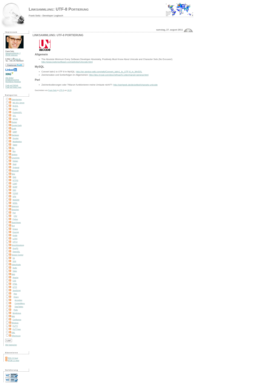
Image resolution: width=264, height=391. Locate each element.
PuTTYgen (17, 329)
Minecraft (15, 171)
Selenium (15, 206)
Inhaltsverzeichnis (12, 80)
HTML (15, 284)
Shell (14, 164)
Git (14, 258)
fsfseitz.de (16, 59)
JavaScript (17, 291)
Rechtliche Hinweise (13, 82)
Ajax (15, 294)
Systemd (16, 167)
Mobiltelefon (17, 142)
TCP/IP (15, 193)
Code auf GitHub (11, 85)
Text (13, 226)
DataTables (19, 307)
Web (13, 274)
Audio (15, 268)
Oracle (15, 109)
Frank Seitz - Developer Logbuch (46, 15)
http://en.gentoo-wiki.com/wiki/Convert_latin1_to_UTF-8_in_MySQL (109, 71)
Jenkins (14, 155)
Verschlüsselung (18, 245)
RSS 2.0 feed (13, 358)
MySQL (15, 106)
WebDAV (16, 200)
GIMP (15, 132)
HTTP (15, 287)
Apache (15, 278)
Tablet (15, 145)
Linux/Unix (16, 158)
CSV (15, 216)
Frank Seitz (52, 90)
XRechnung (16, 336)
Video (15, 271)
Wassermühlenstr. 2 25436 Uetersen (12, 54)
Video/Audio (16, 265)
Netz (13, 174)
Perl (14, 213)
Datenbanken (17, 100)
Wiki (13, 316)
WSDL (15, 203)
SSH (14, 190)
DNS (14, 177)
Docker (14, 122)
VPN (14, 197)
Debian (15, 161)
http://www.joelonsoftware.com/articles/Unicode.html (67, 62)
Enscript (16, 232)
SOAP (15, 187)
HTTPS (15, 180)
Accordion (18, 300)
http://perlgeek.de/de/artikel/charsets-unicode (135, 84)
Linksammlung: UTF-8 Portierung (59, 9)
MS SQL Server (19, 103)
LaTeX (15, 239)
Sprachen (15, 210)
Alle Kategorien (11, 345)
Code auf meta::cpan (13, 87)
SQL (14, 116)
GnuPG (15, 248)
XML (13, 333)
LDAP (15, 184)
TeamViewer (16, 223)
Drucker (16, 138)
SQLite (15, 119)
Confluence (17, 320)
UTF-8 (15, 242)
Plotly (16, 310)
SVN (14, 261)
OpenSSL (16, 252)
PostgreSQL (17, 112)
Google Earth (17, 125)
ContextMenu (20, 303)
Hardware (15, 135)
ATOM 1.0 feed (13, 361)
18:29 (69, 90)
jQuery (16, 297)
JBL (13, 148)
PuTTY (15, 326)
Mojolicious (17, 313)
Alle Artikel (9, 78)
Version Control (17, 255)
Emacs (15, 229)
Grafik (14, 129)
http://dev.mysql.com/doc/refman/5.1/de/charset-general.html (119, 75)
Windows (15, 323)
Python (15, 219)
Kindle (15, 235)
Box (14, 151)
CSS (14, 281)
